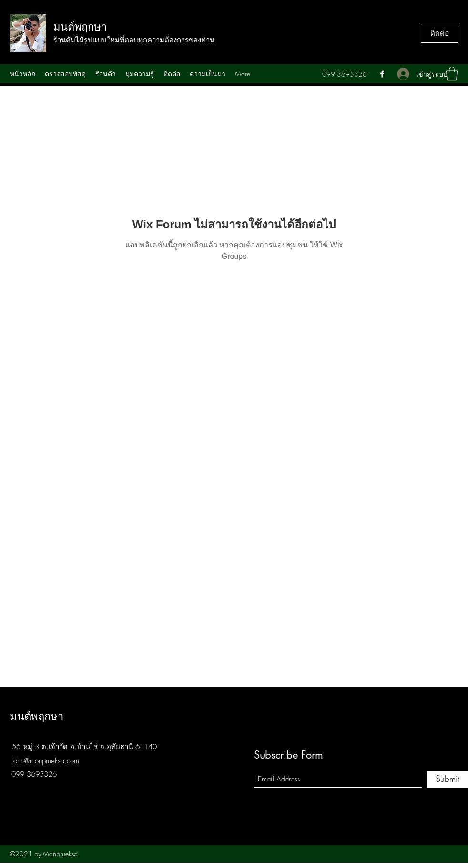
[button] (452, 74)
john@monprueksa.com (45, 761)
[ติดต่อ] (439, 33)
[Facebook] (382, 74)
